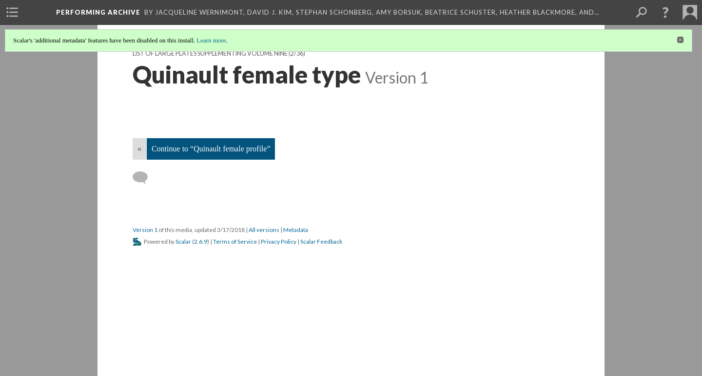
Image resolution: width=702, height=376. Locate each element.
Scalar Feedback (321, 241)
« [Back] (139, 149)
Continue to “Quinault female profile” (211, 149)
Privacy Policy (278, 241)
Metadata (295, 229)
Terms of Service (235, 241)
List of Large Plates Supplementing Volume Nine (210, 53)
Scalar (183, 241)
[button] (665, 12)
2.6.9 (200, 241)
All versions (264, 229)
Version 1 (145, 229)
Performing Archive (98, 12)
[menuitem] (12, 12)
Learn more (211, 40)
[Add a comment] (144, 177)
